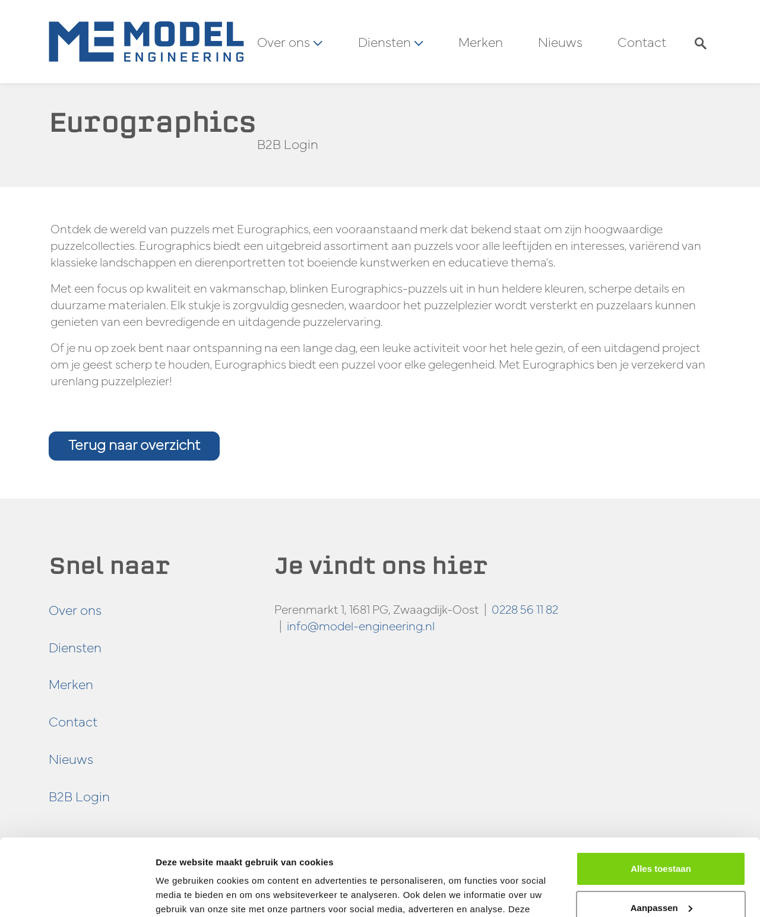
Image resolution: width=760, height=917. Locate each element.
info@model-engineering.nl (361, 625)
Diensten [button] (390, 41)
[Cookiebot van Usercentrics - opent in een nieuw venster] (77, 894)
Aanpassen (661, 831)
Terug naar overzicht (134, 444)
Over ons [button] (289, 41)
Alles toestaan (661, 792)
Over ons (75, 609)
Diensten (75, 646)
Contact (642, 41)
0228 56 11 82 (525, 609)
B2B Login (287, 144)
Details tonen (184, 894)
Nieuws (560, 41)
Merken (480, 41)
